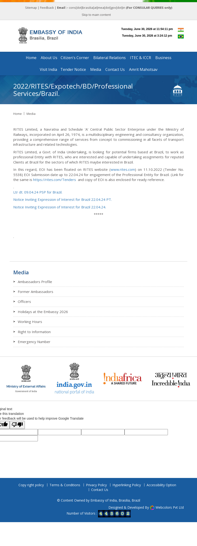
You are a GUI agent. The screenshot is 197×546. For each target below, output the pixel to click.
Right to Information (34, 331)
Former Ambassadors (35, 291)
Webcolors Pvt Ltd (170, 507)
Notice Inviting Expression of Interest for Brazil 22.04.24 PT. (62, 199)
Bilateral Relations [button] (109, 57)
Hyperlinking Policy (126, 485)
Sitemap (31, 7)
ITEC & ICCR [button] (140, 57)
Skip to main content (96, 15)
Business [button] (163, 57)
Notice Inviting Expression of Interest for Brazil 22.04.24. (59, 207)
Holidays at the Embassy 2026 (43, 311)
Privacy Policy (96, 485)
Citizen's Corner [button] (75, 57)
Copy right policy (31, 485)
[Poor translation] (17, 425)
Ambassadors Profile (35, 281)
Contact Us (99, 489)
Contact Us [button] (115, 69)
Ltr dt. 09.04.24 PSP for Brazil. (37, 192)
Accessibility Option (161, 485)
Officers (24, 301)
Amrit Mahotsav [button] (143, 69)
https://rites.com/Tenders (54, 179)
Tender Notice (73, 69)
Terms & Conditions (64, 485)
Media (31, 114)
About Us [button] (49, 57)
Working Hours (30, 321)
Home (31, 57)
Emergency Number (34, 341)
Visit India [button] (48, 69)
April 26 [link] (63, 134)
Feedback (47, 7)
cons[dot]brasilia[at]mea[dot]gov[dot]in (97, 7)
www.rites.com (123, 169)
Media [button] (95, 69)
